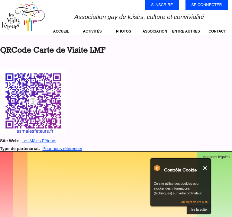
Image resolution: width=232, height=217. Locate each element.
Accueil (61, 31)
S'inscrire (162, 4)
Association (155, 31)
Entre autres (186, 31)
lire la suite (199, 209)
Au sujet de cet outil (194, 202)
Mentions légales (216, 157)
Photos (123, 31)
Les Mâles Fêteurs (38, 140)
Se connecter (206, 4)
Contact (217, 31)
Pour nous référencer (62, 148)
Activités (92, 31)
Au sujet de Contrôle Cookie (157, 168)
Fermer (205, 168)
